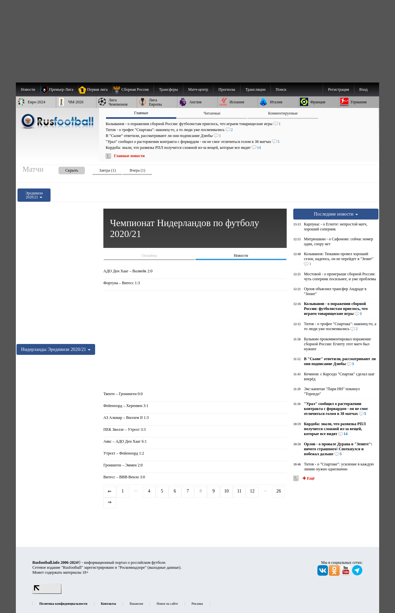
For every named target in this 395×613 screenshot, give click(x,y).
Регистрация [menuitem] (338, 89)
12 (252, 491)
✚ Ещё (308, 478)
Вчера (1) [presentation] (137, 170)
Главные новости (129, 155)
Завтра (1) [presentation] (107, 170)
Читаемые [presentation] (211, 113)
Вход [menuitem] (363, 89)
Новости (241, 255)
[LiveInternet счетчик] (46, 592)
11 (239, 491)
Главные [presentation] (141, 113)
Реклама (197, 603)
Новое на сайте (167, 603)
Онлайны (149, 255)
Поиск (281, 89)
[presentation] (65, 169)
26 (278, 491)
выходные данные (164, 567)
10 (226, 491)
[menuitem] (133, 89)
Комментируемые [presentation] (283, 113)
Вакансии (136, 603)
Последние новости (336, 214)
